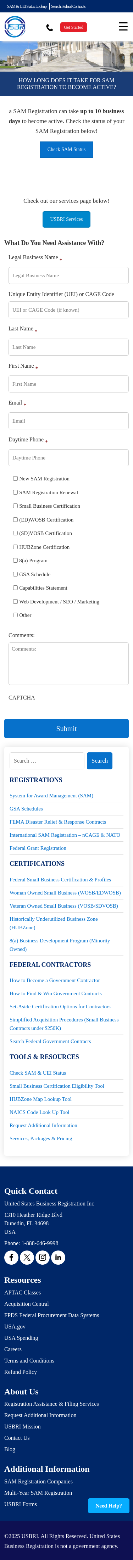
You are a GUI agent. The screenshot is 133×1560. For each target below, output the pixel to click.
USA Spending (21, 1338)
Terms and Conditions (29, 1361)
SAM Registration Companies (38, 1481)
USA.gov (15, 1327)
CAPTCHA (22, 698)
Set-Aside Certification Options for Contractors (60, 1006)
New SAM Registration (44, 478)
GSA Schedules (26, 809)
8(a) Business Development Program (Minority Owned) (60, 945)
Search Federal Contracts (68, 6)
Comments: (22, 635)
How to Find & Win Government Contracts (56, 993)
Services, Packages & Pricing (41, 1138)
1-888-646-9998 (39, 1243)
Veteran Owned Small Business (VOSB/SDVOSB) (64, 906)
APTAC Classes (22, 1292)
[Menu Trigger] (123, 26)
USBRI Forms (20, 1504)
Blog (9, 1449)
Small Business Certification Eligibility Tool (57, 1086)
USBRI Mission (22, 1427)
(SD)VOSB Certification (45, 533)
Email (17, 404)
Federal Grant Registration (38, 848)
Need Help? (108, 1506)
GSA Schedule (34, 574)
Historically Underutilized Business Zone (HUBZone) (54, 923)
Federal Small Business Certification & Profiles (60, 879)
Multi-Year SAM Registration (38, 1493)
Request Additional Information (43, 1125)
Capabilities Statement (43, 588)
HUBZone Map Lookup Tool (41, 1099)
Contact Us (17, 1438)
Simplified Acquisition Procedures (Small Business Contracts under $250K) (64, 1024)
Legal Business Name (35, 258)
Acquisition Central (26, 1304)
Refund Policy (20, 1372)
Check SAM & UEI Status (38, 1073)
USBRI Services (66, 219)
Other (25, 615)
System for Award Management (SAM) (51, 795)
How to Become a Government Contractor (55, 980)
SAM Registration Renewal (48, 492)
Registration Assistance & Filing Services (51, 1404)
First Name (23, 367)
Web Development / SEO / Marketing (59, 601)
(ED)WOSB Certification (46, 520)
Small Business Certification (49, 506)
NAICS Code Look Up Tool (40, 1112)
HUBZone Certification (44, 547)
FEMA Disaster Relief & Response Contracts (58, 822)
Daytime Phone (28, 440)
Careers (13, 1349)
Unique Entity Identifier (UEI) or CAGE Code (61, 294)
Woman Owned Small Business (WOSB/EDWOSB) (65, 893)
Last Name (23, 329)
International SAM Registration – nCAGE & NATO (65, 835)
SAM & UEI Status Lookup (26, 6)
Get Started (73, 27)
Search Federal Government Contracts (50, 1041)
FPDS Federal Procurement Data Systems (51, 1315)
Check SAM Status (66, 149)
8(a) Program (33, 560)
